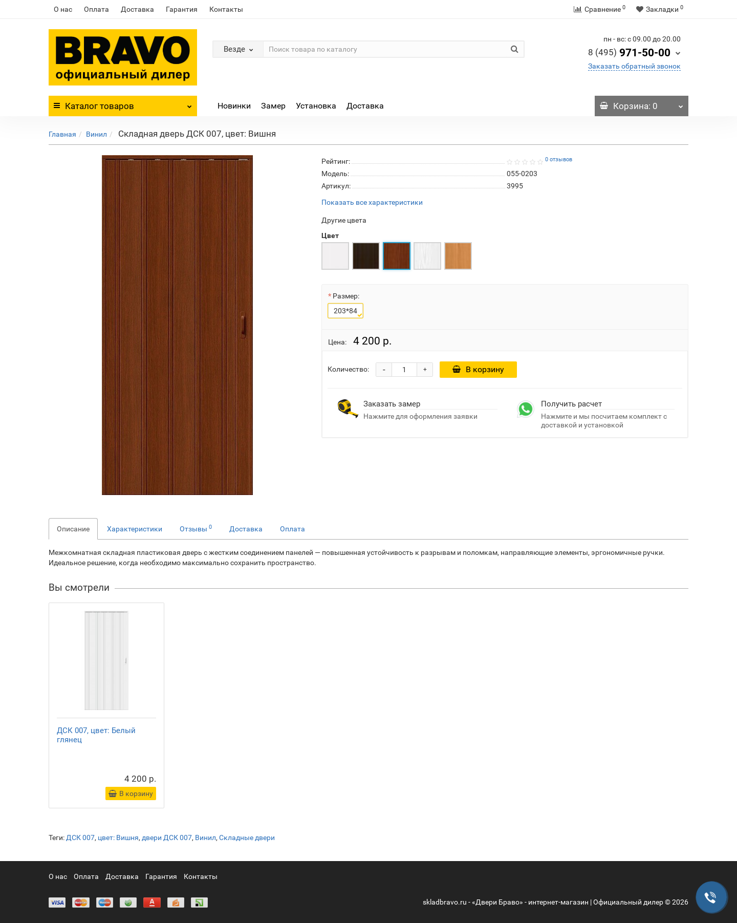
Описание (73, 529)
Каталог (123, 103)
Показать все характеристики (372, 202)
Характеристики (134, 529)
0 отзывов (558, 159)
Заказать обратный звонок (634, 66)
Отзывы (196, 528)
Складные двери (247, 837)
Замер (273, 106)
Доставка (137, 9)
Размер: (346, 296)
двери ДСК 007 (167, 837)
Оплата (96, 9)
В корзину (478, 369)
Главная (62, 134)
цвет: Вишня (118, 837)
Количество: (348, 369)
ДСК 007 (80, 837)
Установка (316, 106)
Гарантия (182, 9)
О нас (63, 9)
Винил (96, 134)
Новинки (234, 106)
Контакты (226, 9)
